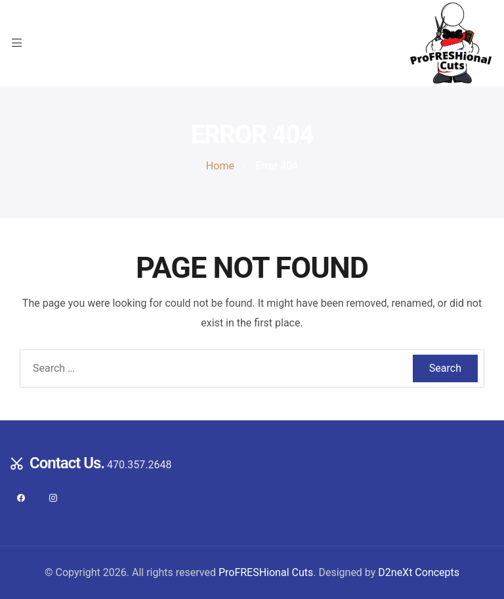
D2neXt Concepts (418, 572)
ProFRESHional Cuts (266, 572)
